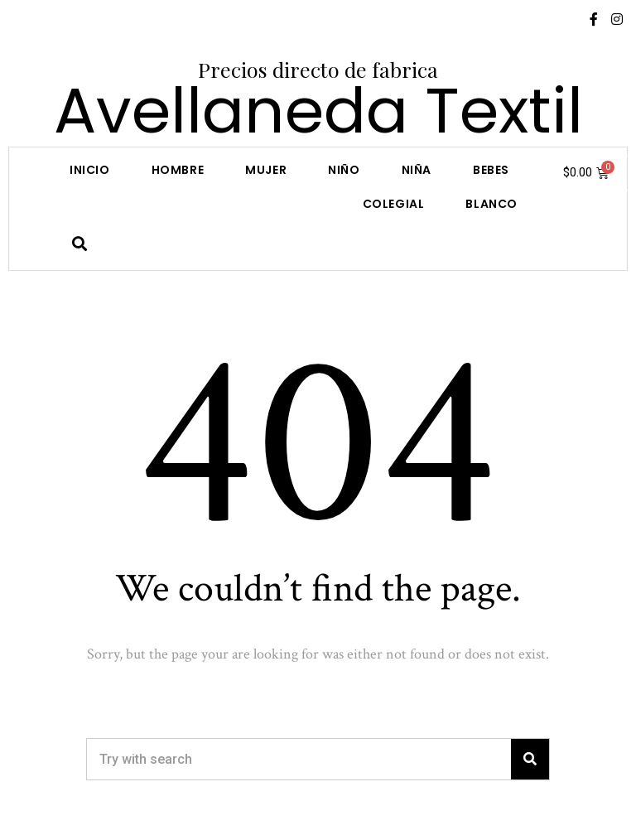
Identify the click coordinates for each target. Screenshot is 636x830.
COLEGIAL (394, 203)
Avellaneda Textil (318, 110)
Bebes (491, 170)
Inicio (90, 170)
